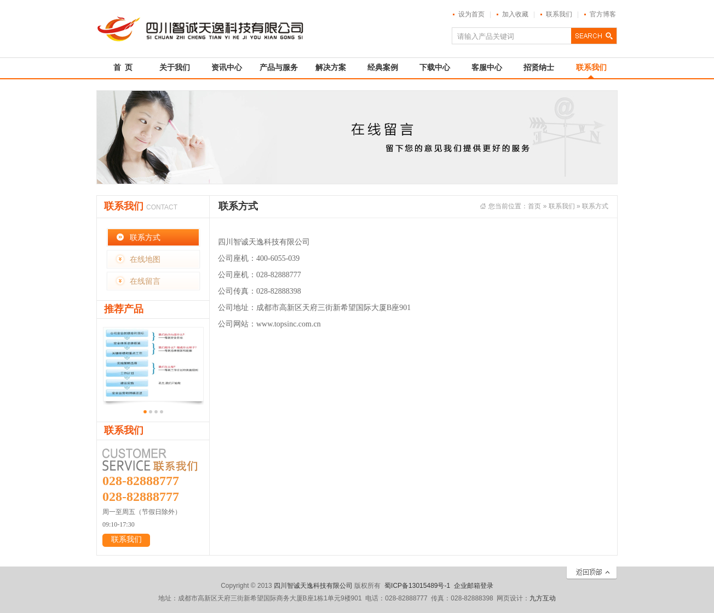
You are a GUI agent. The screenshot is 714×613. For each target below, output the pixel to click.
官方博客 (603, 14)
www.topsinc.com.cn (288, 324)
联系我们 (559, 14)
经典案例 (382, 67)
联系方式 (145, 237)
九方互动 (542, 598)
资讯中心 (226, 67)
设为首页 (471, 14)
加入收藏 (515, 14)
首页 (534, 206)
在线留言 (145, 281)
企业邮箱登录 (473, 585)
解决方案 (330, 67)
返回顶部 (591, 573)
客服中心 (486, 67)
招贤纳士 (538, 67)
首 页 (123, 67)
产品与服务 (279, 67)
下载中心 (434, 67)
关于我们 (174, 67)
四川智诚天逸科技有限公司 (313, 585)
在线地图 (145, 259)
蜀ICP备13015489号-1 (417, 585)
